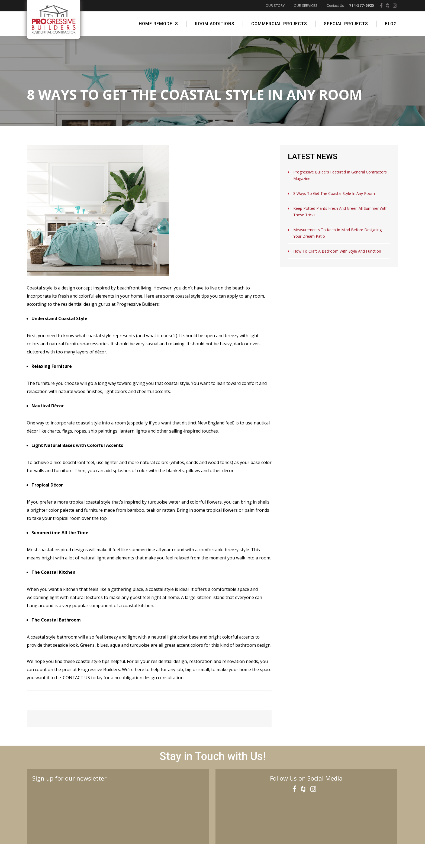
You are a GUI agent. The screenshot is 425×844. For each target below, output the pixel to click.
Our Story (275, 5)
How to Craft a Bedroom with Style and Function (337, 250)
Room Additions (214, 23)
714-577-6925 (361, 5)
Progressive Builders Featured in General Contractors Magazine (340, 175)
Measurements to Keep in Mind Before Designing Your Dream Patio (337, 233)
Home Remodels (158, 23)
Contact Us (335, 6)
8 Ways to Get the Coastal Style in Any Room (334, 193)
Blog (391, 23)
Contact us (77, 677)
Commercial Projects (279, 23)
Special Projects (346, 23)
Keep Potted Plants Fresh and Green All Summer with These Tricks (340, 211)
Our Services (305, 5)
